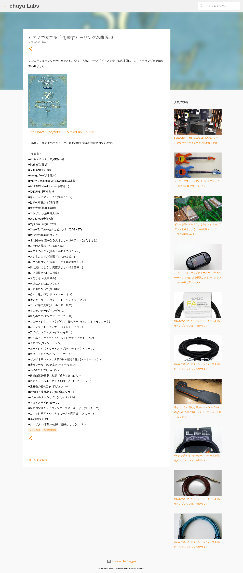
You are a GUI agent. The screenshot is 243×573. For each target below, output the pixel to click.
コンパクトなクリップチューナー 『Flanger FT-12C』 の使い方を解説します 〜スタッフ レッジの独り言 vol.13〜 (197, 277)
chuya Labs (24, 6)
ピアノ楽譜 (35, 430)
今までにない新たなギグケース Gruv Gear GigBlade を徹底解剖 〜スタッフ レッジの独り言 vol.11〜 (197, 412)
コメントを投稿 (37, 460)
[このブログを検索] (222, 6)
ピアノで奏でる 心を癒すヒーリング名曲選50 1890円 (61, 132)
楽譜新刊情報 (50, 430)
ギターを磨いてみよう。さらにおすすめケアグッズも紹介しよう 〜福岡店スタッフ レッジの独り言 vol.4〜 (198, 229)
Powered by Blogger (121, 561)
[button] (30, 49)
